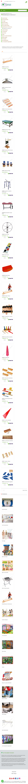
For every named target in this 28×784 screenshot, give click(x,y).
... (2, 51)
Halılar (2, 34)
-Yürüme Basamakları (7, 109)
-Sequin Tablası (6, 461)
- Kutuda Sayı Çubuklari (7, 440)
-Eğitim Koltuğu (6, 170)
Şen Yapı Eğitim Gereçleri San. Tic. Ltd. (9, 1)
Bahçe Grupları (4, 37)
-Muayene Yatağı (6, 129)
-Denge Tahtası (6, 295)
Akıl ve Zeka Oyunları (5, 25)
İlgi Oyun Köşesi (4, 22)
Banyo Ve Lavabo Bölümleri (6, 35)
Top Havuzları (4, 31)
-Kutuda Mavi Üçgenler (7, 481)
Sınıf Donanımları (4, 19)
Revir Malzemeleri (4, 40)
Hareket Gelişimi (4, 29)
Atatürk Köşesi (4, 18)
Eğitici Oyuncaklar (5, 572)
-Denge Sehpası (6, 275)
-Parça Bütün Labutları (7, 336)
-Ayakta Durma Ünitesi (7, 150)
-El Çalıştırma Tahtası (7, 316)
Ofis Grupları (3, 38)
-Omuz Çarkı (5, 234)
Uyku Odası (3, 32)
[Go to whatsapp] (2, 781)
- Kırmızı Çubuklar (6, 420)
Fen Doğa (3, 21)
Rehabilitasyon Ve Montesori (6, 26)
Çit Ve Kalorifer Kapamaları (6, 41)
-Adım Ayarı (5, 254)
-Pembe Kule (5, 357)
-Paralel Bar (5, 66)
